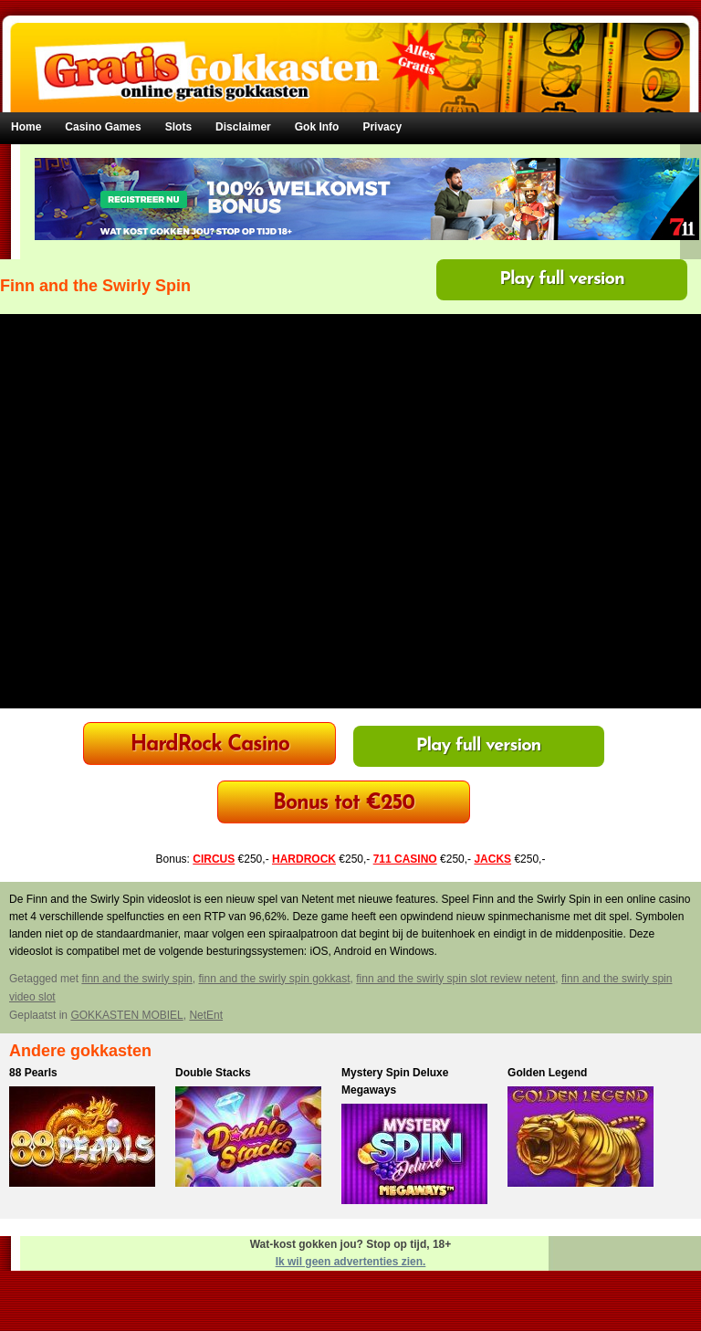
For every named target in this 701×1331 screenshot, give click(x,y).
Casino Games (103, 127)
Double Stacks (213, 1072)
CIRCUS (214, 859)
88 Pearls (33, 1072)
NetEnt (206, 1015)
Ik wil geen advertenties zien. (351, 1261)
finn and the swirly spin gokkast (274, 978)
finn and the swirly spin (136, 978)
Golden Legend (547, 1072)
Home (26, 127)
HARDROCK (304, 859)
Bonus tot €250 (343, 803)
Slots (178, 127)
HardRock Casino (210, 745)
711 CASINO (405, 859)
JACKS (492, 859)
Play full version (561, 279)
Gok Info (317, 127)
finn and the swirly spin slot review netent (455, 978)
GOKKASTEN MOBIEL (126, 1015)
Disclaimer (243, 127)
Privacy (382, 127)
